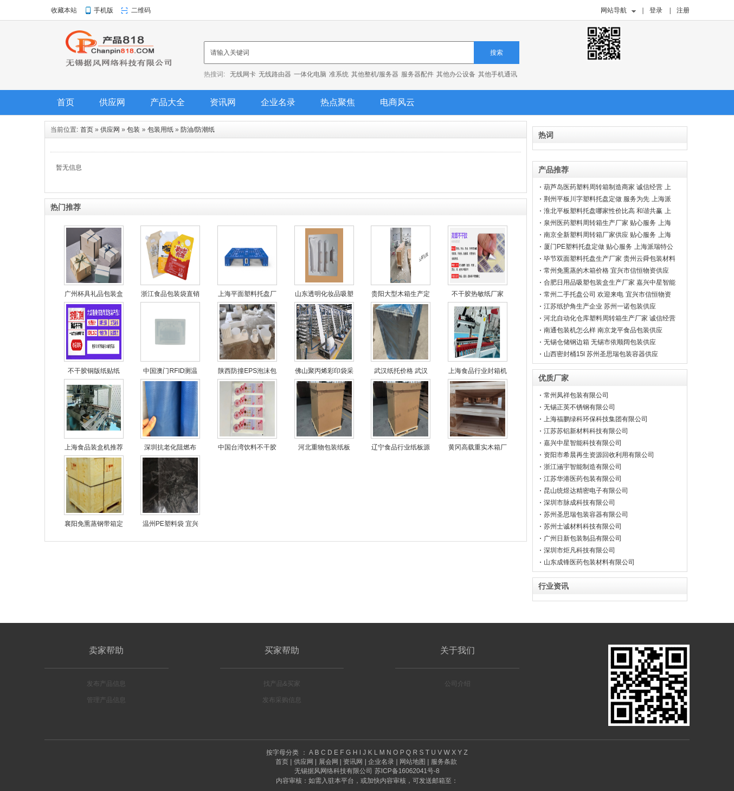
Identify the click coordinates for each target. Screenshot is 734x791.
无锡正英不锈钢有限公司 (579, 407)
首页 (65, 102)
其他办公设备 (455, 74)
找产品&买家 (281, 683)
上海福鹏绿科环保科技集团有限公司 (596, 419)
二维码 (141, 10)
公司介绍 (458, 683)
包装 (133, 129)
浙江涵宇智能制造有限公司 (583, 467)
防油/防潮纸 (198, 129)
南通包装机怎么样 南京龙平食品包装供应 (603, 330)
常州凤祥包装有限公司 (576, 395)
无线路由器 (275, 74)
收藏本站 (64, 10)
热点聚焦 (337, 102)
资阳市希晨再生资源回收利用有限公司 (599, 455)
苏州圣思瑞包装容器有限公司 (586, 514)
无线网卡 (243, 74)
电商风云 (397, 102)
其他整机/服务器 (374, 74)
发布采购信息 (281, 700)
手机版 (103, 10)
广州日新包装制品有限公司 (583, 538)
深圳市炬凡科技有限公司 (579, 550)
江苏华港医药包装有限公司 (583, 479)
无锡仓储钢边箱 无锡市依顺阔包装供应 (600, 342)
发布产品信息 (106, 683)
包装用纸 (160, 129)
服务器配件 (417, 74)
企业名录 (278, 102)
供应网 (112, 102)
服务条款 (444, 762)
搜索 (496, 52)
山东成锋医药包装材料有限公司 (589, 562)
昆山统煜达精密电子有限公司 (586, 490)
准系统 (339, 74)
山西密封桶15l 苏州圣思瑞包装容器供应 (601, 354)
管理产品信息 (106, 700)
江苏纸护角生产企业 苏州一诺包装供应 (600, 306)
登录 (655, 10)
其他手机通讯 (497, 74)
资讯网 (223, 102)
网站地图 (413, 762)
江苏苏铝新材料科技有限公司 (586, 431)
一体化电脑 (310, 74)
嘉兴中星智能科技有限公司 (583, 443)
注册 (683, 10)
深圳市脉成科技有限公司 (579, 502)
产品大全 (167, 102)
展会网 (328, 762)
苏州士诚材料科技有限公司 (583, 526)
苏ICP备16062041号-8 (407, 771)
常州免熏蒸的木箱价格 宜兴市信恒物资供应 (606, 270)
